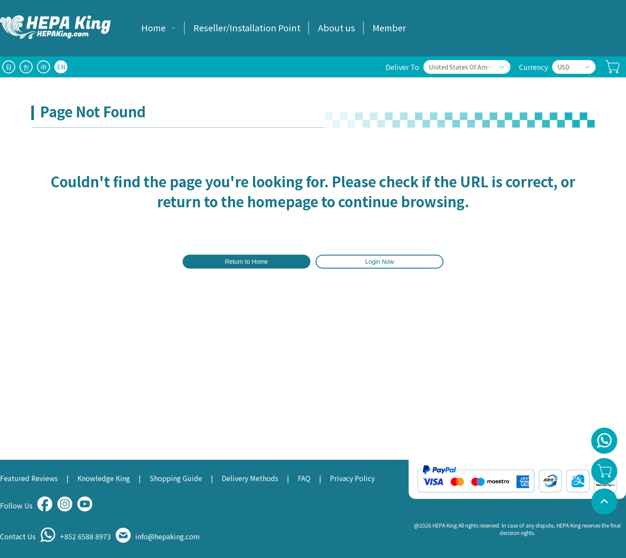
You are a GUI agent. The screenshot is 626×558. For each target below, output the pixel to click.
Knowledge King (103, 478)
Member (389, 27)
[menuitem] (159, 28)
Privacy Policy (352, 478)
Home (153, 27)
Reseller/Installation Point (246, 27)
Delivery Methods (250, 478)
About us (336, 27)
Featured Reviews (29, 478)
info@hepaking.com (167, 536)
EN (61, 67)
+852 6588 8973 (85, 536)
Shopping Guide (176, 478)
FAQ (304, 478)
